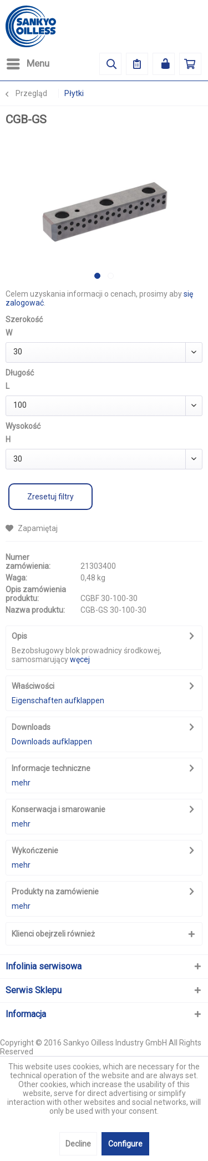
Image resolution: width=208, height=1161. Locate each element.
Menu (28, 62)
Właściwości (33, 686)
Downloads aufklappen (52, 741)
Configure (125, 1143)
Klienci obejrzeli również (53, 933)
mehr (21, 782)
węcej (80, 659)
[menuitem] (27, 64)
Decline (78, 1143)
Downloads (31, 727)
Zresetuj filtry (50, 496)
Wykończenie (35, 850)
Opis (19, 636)
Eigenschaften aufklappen (58, 700)
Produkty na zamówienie (55, 891)
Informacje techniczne (51, 768)
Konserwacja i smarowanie (58, 809)
